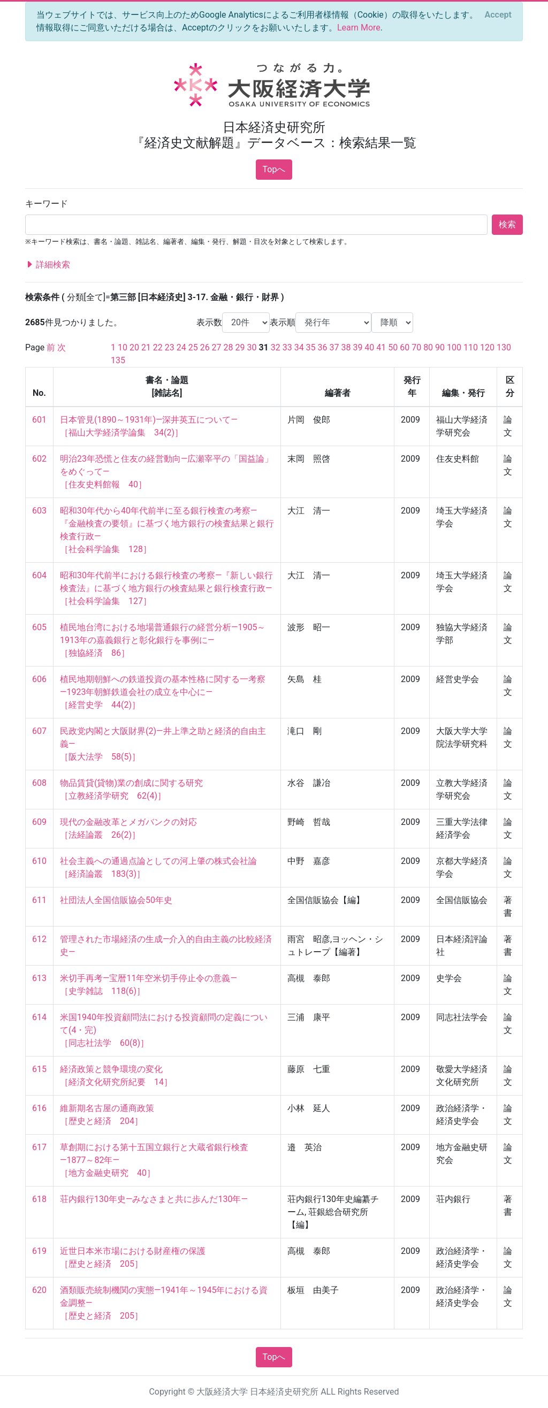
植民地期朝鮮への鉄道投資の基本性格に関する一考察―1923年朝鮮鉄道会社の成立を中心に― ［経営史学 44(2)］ (162, 692)
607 (39, 731)
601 (39, 420)
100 (454, 347)
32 (275, 347)
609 (39, 822)
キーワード (46, 203)
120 (487, 347)
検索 (507, 224)
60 (404, 347)
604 (39, 575)
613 (39, 978)
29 (240, 347)
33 (287, 347)
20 (134, 347)
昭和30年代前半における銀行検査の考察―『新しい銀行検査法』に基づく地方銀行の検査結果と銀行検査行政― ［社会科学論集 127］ (166, 588)
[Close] (498, 15)
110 (470, 347)
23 (169, 347)
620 (39, 1290)
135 (118, 360)
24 (181, 347)
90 (440, 347)
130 (504, 347)
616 (39, 1108)
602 (39, 459)
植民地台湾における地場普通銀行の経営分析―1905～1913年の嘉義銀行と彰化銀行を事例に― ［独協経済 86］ (162, 640)
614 (39, 1017)
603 (39, 511)
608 (39, 783)
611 (39, 900)
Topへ (274, 169)
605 (39, 627)
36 (323, 347)
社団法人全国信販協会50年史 (116, 900)
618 (39, 1199)
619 (39, 1251)
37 (334, 347)
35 (311, 347)
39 (357, 347)
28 (228, 347)
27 (217, 347)
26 (205, 347)
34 (299, 347)
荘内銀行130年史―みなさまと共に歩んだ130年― (154, 1199)
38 (346, 347)
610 (39, 861)
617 (39, 1147)
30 (251, 347)
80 (428, 347)
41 (381, 347)
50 (393, 347)
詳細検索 (47, 264)
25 (193, 347)
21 (146, 347)
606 (39, 679)
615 (39, 1069)
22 (158, 347)
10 (122, 347)
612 (39, 939)
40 (369, 347)
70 (416, 347)
